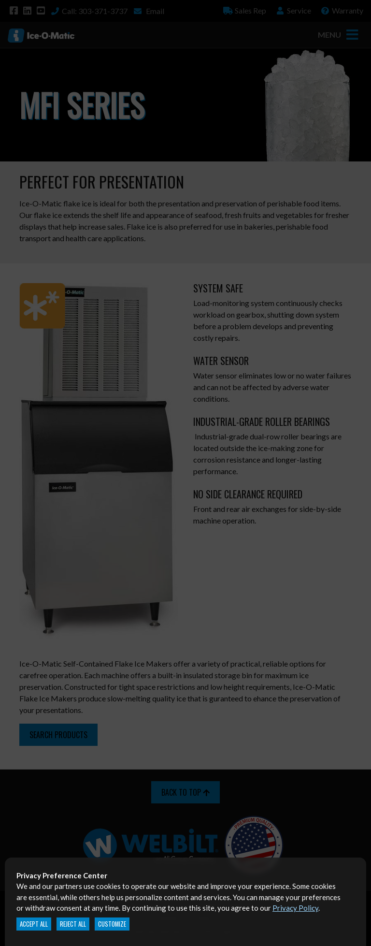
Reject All (73, 924)
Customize (112, 924)
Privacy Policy (295, 907)
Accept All (34, 924)
